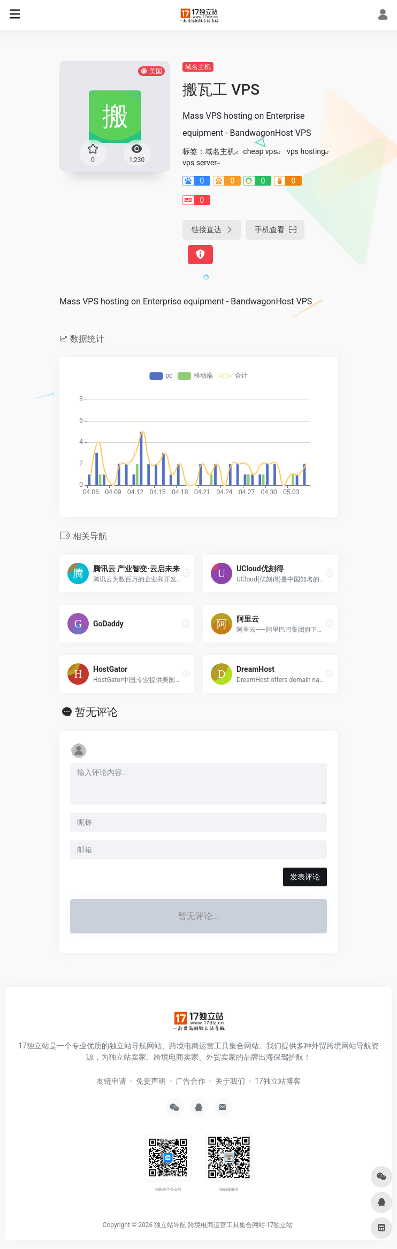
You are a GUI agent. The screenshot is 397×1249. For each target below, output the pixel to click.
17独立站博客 (278, 1081)
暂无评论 (96, 712)
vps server (199, 162)
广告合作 (190, 1081)
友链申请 (111, 1081)
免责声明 (151, 1081)
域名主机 (198, 67)
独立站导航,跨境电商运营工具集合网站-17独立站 (223, 1225)
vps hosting (306, 151)
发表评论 (305, 876)
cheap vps (260, 151)
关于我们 (230, 1081)
